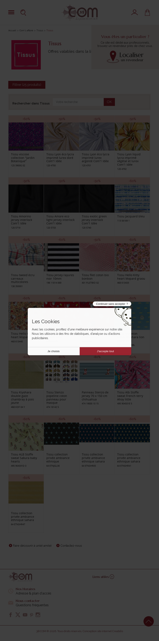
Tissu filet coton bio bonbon (95, 276)
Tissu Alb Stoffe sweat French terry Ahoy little (130, 395)
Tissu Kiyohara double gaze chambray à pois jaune (22, 397)
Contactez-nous (71, 545)
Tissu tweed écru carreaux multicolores (23, 278)
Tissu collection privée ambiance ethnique (58, 457)
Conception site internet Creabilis (103, 631)
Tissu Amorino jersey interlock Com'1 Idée (21, 219)
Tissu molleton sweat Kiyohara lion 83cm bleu (130, 337)
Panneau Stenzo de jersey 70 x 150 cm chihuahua (95, 395)
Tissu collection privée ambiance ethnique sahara (93, 457)
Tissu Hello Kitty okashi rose (57, 335)
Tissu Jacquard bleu (131, 216)
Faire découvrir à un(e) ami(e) (32, 545)
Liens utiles (103, 577)
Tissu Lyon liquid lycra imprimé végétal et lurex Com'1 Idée (129, 159)
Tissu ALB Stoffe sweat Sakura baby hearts (24, 457)
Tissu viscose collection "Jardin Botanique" (23, 157)
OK (109, 102)
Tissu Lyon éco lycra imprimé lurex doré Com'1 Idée (60, 157)
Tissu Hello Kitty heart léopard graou (131, 276)
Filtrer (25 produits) (26, 85)
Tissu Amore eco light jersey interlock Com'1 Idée (60, 219)
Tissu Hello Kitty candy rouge (93, 335)
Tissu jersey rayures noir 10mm (60, 276)
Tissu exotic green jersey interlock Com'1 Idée (94, 219)
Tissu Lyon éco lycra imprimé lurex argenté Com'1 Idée (95, 157)
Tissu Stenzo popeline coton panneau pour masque (56, 397)
